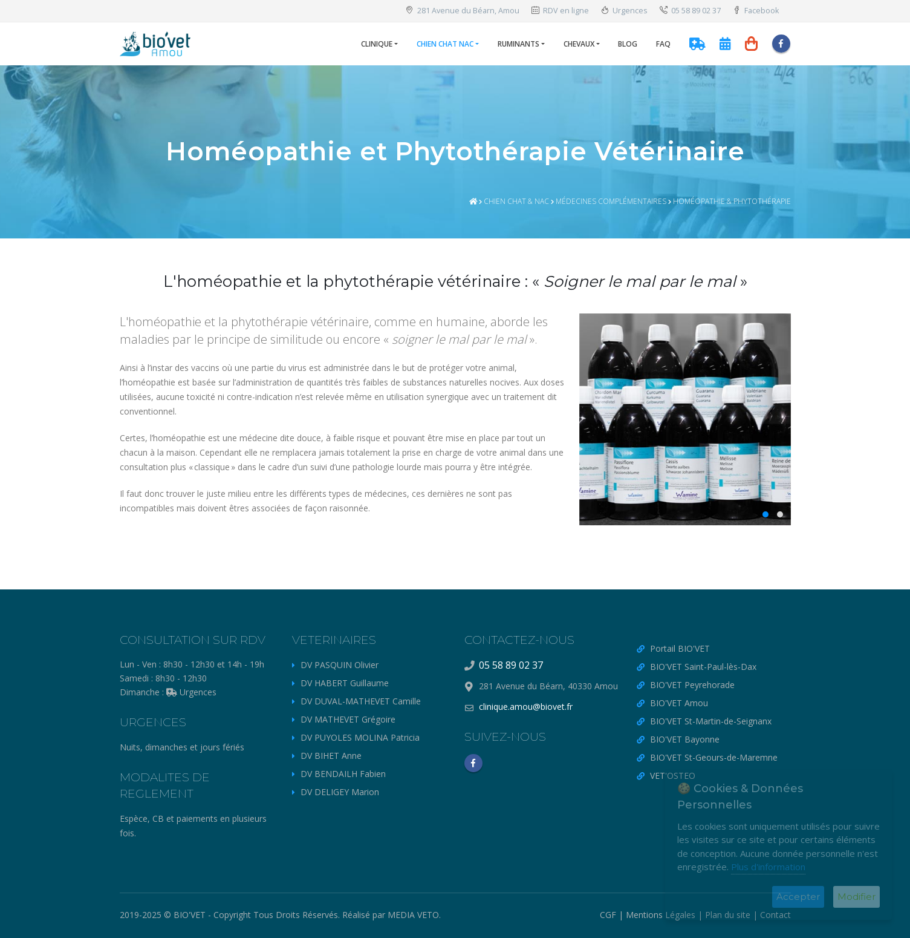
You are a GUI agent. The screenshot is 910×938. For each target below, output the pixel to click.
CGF (608, 914)
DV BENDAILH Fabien (343, 773)
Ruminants (518, 44)
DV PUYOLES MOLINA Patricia (360, 737)
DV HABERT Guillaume (345, 683)
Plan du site (727, 914)
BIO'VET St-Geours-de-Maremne (714, 757)
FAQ (663, 44)
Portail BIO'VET (680, 648)
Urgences (624, 10)
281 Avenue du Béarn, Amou (462, 10)
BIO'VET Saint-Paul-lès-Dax (703, 666)
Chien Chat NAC (445, 44)
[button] (765, 514)
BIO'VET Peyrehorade (692, 684)
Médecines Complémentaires (611, 201)
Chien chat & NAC (516, 201)
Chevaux (579, 44)
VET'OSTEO (672, 775)
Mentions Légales (660, 914)
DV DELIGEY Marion (340, 792)
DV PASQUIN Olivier (340, 665)
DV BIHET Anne (331, 755)
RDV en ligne (560, 10)
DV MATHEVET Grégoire (348, 719)
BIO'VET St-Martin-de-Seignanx (711, 721)
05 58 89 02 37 (690, 10)
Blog (627, 44)
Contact (775, 914)
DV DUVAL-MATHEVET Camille (361, 701)
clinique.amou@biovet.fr (526, 706)
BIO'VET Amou (679, 703)
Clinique (376, 44)
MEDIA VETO (413, 914)
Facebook (756, 10)
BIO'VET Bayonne (685, 739)
